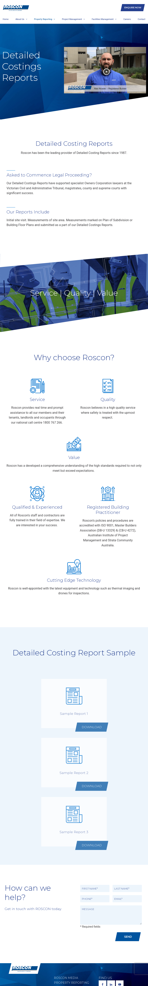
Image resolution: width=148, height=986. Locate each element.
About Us (19, 18)
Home (5, 18)
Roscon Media (66, 918)
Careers (127, 18)
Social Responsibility (72, 943)
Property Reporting (43, 18)
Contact (141, 18)
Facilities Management (103, 18)
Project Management (72, 18)
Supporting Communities (65, 951)
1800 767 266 (114, 934)
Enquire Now (132, 7)
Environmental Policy (73, 938)
